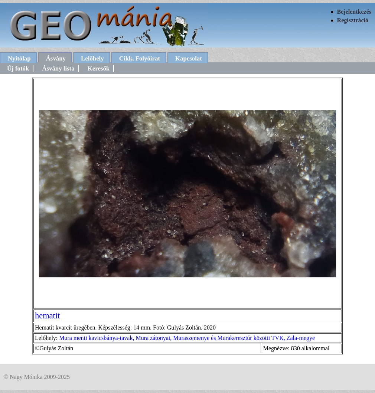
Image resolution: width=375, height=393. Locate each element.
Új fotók (18, 68)
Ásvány (56, 58)
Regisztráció (352, 20)
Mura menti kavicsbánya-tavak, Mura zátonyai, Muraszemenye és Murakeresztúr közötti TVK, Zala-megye (187, 338)
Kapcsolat (188, 58)
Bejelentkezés (354, 12)
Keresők (99, 68)
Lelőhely (92, 58)
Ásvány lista (58, 68)
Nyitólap (19, 58)
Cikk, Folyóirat (139, 58)
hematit (47, 315)
